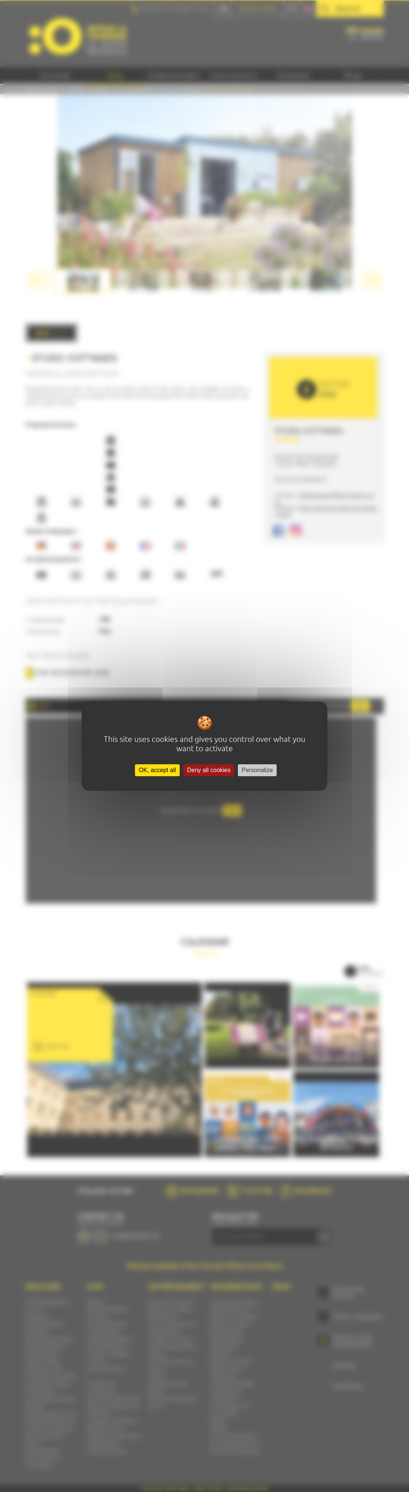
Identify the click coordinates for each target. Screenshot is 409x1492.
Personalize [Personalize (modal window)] (257, 770)
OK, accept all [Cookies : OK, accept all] (157, 770)
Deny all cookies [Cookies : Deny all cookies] (209, 770)
